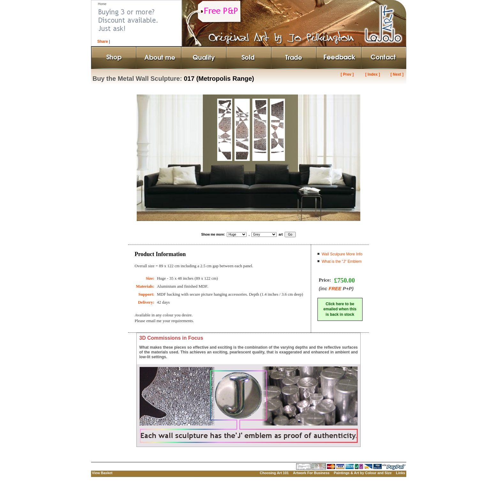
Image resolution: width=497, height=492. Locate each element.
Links (400, 473)
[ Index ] (372, 74)
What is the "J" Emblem (342, 261)
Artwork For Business (311, 473)
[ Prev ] (347, 74)
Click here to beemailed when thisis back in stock (340, 309)
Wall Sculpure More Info (342, 254)
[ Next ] (396, 74)
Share (102, 41)
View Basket (102, 473)
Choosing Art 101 (274, 473)
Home (102, 4)
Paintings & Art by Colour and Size (363, 473)
